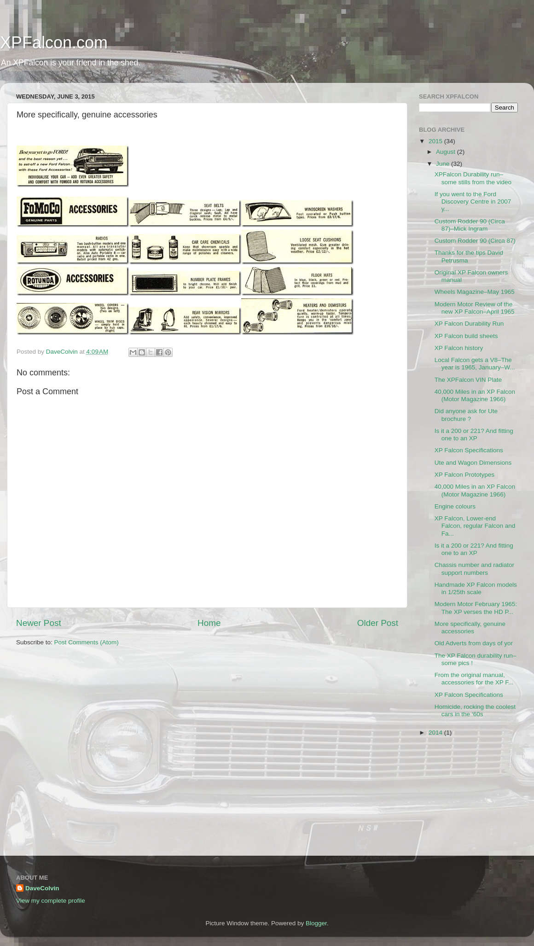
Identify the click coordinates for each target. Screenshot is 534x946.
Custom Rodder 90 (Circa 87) (475, 240)
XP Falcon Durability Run (469, 323)
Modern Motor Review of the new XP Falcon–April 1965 (475, 308)
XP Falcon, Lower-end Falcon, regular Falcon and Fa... (475, 526)
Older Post (377, 623)
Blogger (316, 923)
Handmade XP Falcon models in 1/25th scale (476, 588)
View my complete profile (50, 900)
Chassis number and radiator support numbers (474, 568)
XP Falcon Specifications (469, 450)
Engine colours (455, 506)
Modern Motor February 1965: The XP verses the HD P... (476, 608)
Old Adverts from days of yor (474, 643)
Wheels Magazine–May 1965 (475, 291)
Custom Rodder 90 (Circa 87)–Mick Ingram (470, 225)
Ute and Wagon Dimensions (473, 462)
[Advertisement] (465, 798)
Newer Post (38, 623)
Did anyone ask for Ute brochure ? (466, 415)
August (446, 151)
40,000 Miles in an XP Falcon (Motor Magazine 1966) (475, 395)
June (443, 163)
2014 (436, 732)
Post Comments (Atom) (86, 642)
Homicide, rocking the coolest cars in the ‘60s (475, 710)
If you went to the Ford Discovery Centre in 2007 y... (473, 201)
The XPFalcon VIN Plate (468, 379)
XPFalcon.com (54, 42)
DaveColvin (42, 888)
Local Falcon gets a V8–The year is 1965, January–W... (475, 363)
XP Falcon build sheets (466, 336)
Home (209, 623)
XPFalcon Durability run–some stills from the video (473, 178)
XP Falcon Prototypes (464, 474)
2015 (436, 141)
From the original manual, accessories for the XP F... (474, 679)
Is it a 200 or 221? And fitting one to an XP (474, 434)
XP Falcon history (459, 348)
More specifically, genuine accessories (470, 627)
